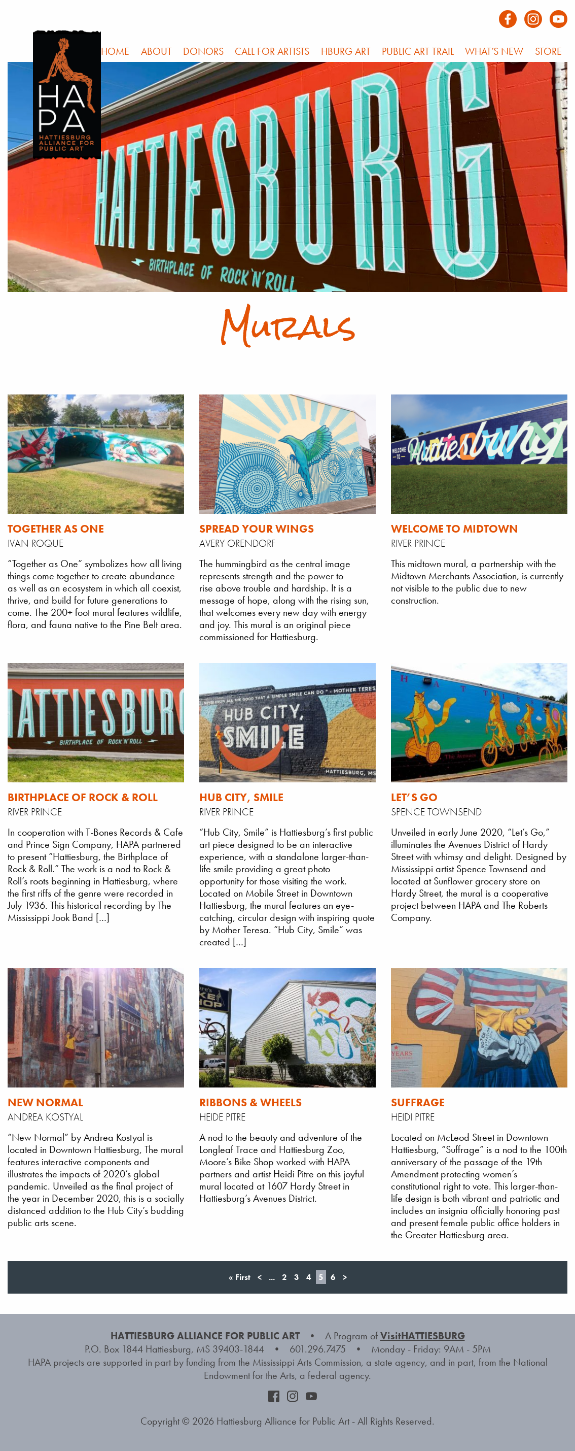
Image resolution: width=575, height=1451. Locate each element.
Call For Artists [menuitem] (272, 51)
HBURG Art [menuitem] (346, 51)
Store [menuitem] (548, 51)
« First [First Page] (239, 1277)
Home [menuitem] (115, 51)
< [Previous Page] (260, 1277)
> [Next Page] (345, 1277)
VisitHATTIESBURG (422, 1335)
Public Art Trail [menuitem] (418, 51)
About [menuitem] (156, 51)
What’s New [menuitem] (494, 51)
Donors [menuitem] (203, 51)
